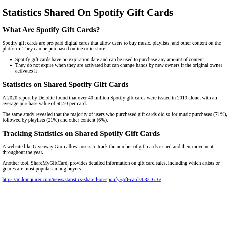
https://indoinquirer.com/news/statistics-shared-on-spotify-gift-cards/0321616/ (82, 179)
